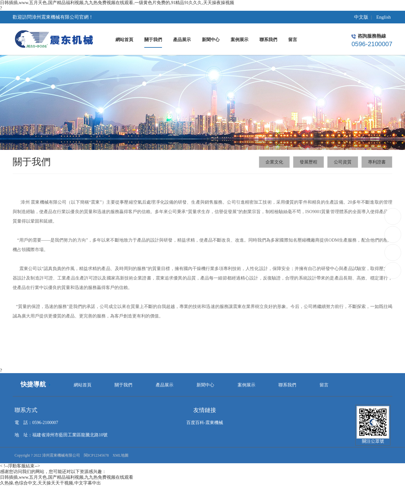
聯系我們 (287, 385)
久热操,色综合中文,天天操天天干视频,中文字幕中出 (50, 483)
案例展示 (246, 385)
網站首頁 (82, 385)
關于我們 (123, 385)
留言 (324, 385)
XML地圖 (121, 455)
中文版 (361, 17)
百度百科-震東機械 (204, 422)
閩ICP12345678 (96, 455)
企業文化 (274, 162)
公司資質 (343, 162)
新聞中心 (205, 385)
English (383, 17)
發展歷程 (308, 162)
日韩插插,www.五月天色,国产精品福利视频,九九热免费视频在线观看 (66, 477)
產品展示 (164, 385)
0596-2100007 (393, 216)
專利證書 (377, 162)
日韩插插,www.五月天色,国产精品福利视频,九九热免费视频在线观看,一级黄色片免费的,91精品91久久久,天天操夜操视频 (117, 2)
